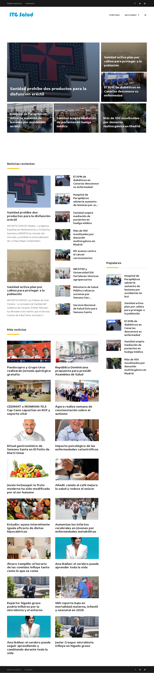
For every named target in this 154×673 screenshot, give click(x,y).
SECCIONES (132, 15)
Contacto (29, 3)
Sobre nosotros (14, 3)
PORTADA (114, 15)
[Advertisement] (77, 31)
